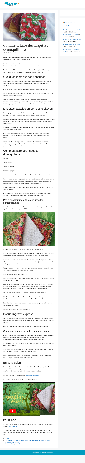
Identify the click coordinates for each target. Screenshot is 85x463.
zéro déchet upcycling (44, 440)
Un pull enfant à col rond (70, 35)
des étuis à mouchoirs (32, 375)
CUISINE (54, 4)
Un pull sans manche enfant (71, 30)
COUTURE (28, 4)
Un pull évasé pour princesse (71, 44)
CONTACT (77, 4)
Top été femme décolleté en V (72, 39)
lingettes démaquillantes (14, 440)
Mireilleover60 (13, 426)
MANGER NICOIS (65, 4)
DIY (6, 440)
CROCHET (45, 4)
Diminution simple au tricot (12, 442)
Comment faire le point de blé (12, 444)
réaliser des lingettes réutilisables (29, 440)
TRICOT (37, 4)
